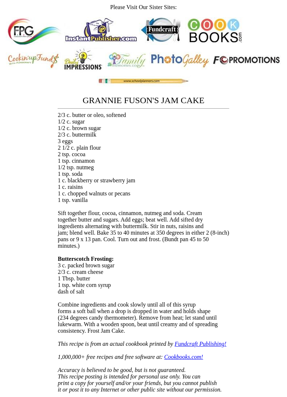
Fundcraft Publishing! (200, 344)
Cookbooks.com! (183, 357)
